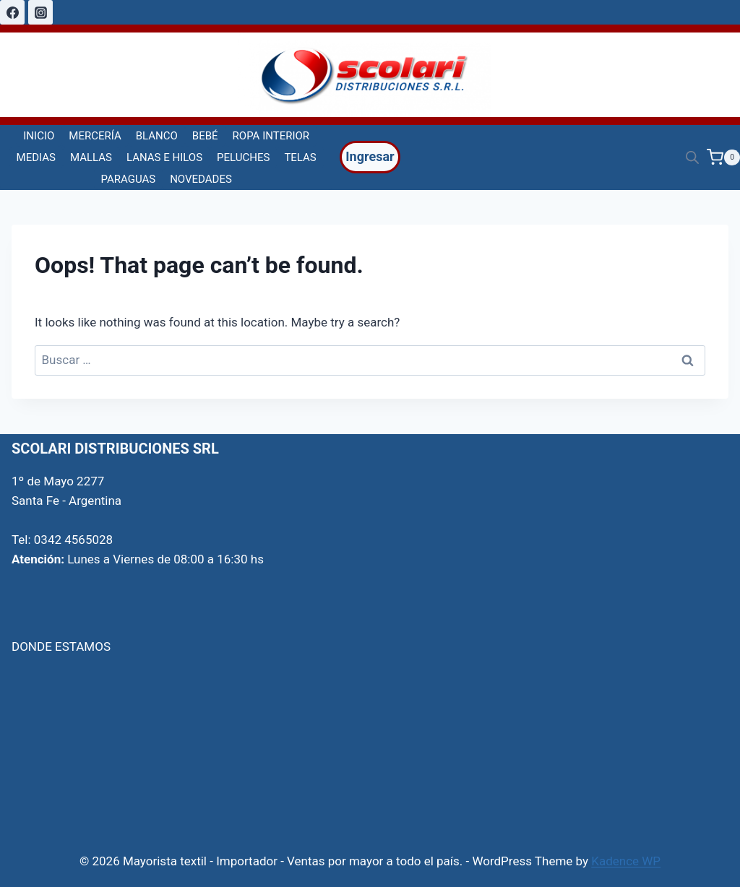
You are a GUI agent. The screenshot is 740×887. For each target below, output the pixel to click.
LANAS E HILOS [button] (164, 157)
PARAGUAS (128, 179)
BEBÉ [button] (205, 135)
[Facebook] (12, 12)
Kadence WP (626, 861)
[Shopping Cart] (723, 157)
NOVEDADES (201, 179)
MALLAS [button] (91, 157)
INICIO (38, 135)
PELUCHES (243, 157)
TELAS (300, 157)
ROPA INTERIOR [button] (271, 135)
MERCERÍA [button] (95, 135)
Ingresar (369, 156)
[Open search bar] (692, 157)
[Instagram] (40, 12)
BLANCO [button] (157, 135)
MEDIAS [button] (36, 157)
